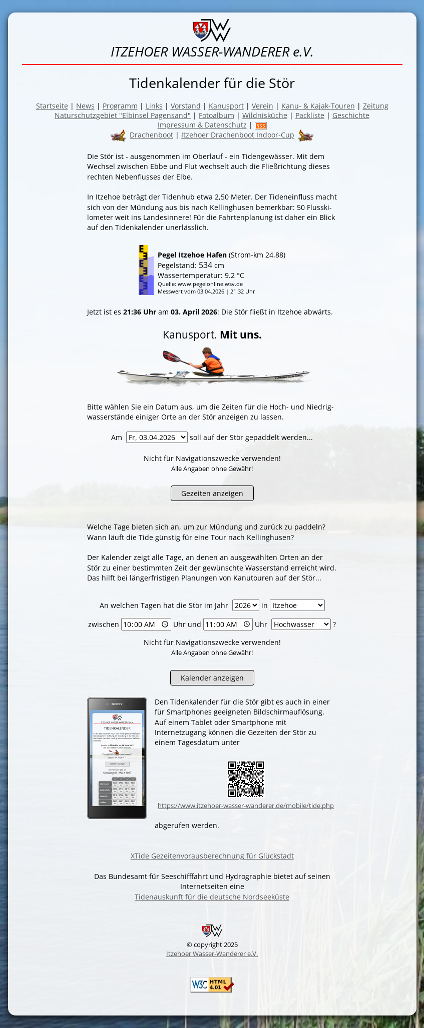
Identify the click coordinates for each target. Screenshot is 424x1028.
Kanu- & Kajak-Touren (318, 105)
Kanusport (226, 105)
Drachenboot (151, 135)
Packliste (309, 115)
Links (154, 105)
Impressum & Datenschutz (202, 125)
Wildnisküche (264, 115)
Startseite (52, 105)
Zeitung (375, 105)
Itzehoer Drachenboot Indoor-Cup (237, 135)
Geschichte (350, 115)
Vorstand (186, 105)
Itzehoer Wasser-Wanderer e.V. (212, 953)
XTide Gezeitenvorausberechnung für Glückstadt (212, 855)
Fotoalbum (216, 115)
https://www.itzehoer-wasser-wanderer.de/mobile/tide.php (246, 805)
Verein (262, 105)
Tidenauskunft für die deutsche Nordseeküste (212, 897)
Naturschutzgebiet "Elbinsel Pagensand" (123, 115)
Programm (120, 105)
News (85, 105)
